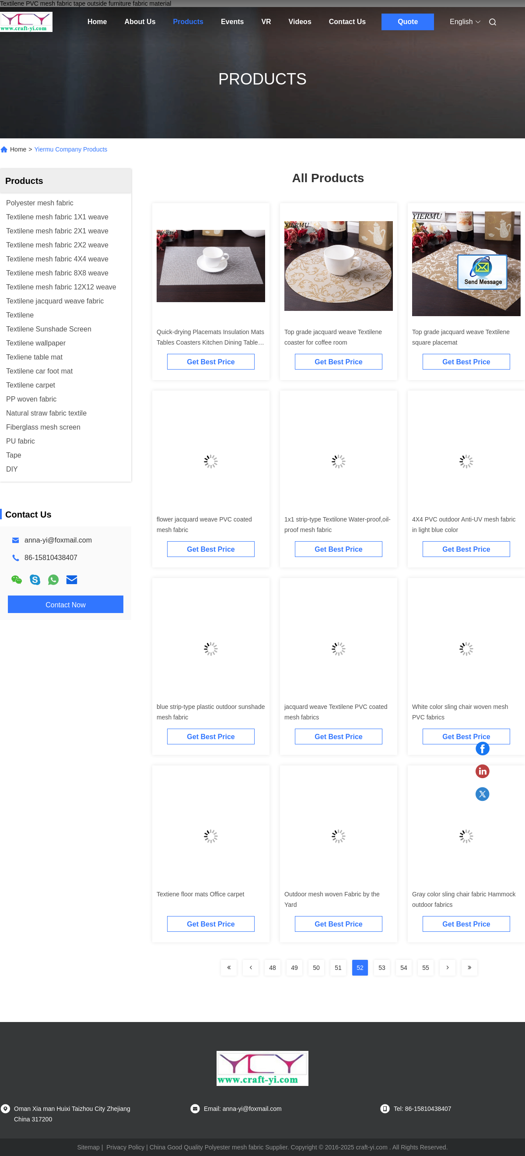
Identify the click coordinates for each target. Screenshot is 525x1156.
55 (425, 967)
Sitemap (88, 1147)
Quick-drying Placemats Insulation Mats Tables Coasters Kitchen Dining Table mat (210, 342)
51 (338, 967)
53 (381, 967)
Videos (300, 21)
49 (294, 967)
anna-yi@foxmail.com (58, 540)
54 (403, 967)
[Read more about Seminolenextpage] (229, 968)
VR (266, 21)
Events (232, 21)
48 (272, 967)
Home (97, 21)
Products (188, 21)
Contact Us (347, 21)
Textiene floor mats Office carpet (201, 894)
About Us (139, 21)
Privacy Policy (125, 1147)
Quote (408, 21)
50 (316, 967)
